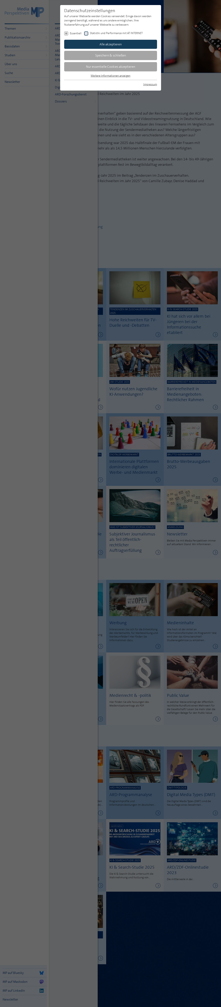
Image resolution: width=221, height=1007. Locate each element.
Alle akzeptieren (111, 44)
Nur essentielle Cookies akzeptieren (110, 67)
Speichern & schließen (110, 55)
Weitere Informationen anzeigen (110, 75)
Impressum (150, 84)
